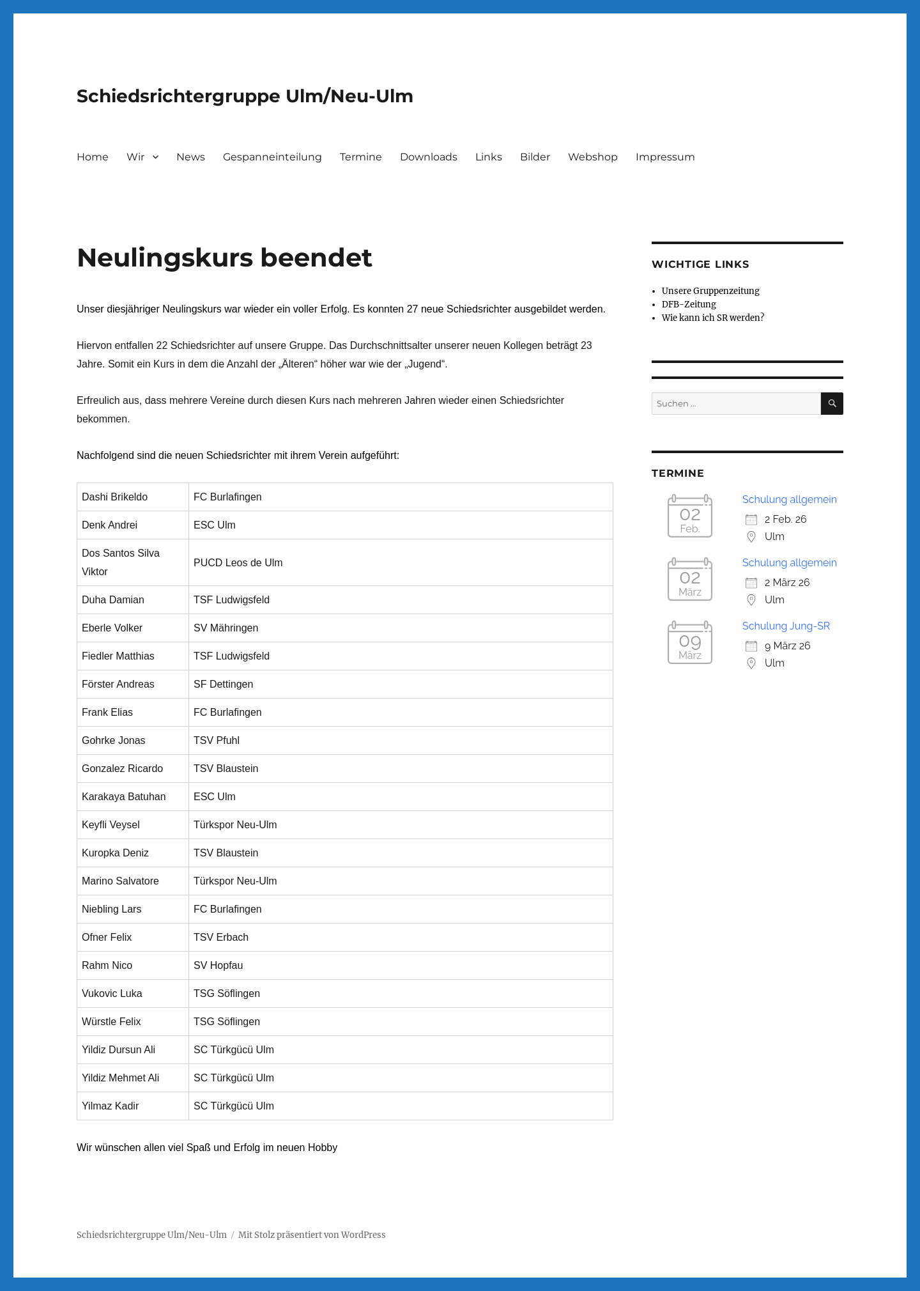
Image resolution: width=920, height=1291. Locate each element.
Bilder (535, 157)
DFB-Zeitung (689, 304)
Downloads (428, 157)
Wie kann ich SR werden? (713, 318)
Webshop (593, 157)
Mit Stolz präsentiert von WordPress (312, 1235)
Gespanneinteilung (272, 157)
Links (488, 157)
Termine (361, 157)
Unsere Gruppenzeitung (711, 291)
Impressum (665, 157)
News (190, 157)
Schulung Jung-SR (786, 626)
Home (93, 157)
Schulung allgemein (789, 499)
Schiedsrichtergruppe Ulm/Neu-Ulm (245, 96)
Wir (135, 157)
